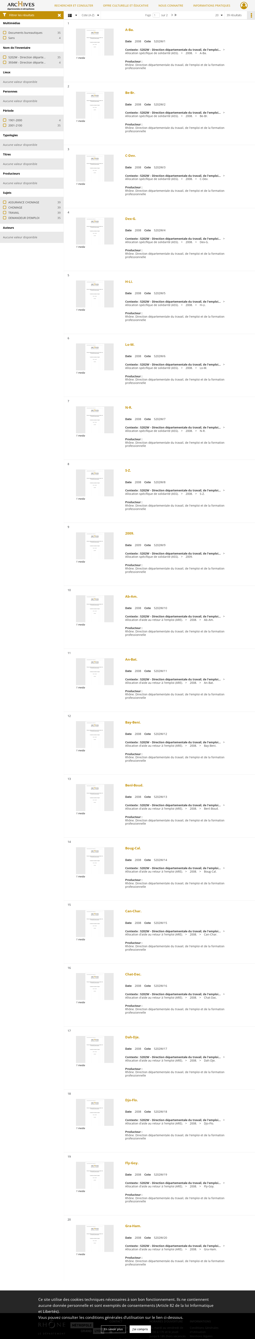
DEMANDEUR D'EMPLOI (23, 218)
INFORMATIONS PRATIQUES (211, 5)
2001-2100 (15, 125)
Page (148, 15)
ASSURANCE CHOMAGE (23, 202)
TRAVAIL (13, 213)
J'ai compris (140, 1329)
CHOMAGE (15, 207)
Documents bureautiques (25, 33)
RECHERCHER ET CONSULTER (73, 5)
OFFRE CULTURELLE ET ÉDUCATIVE (126, 5)
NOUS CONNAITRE (171, 5)
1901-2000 (15, 120)
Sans (11, 38)
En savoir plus (113, 1329)
